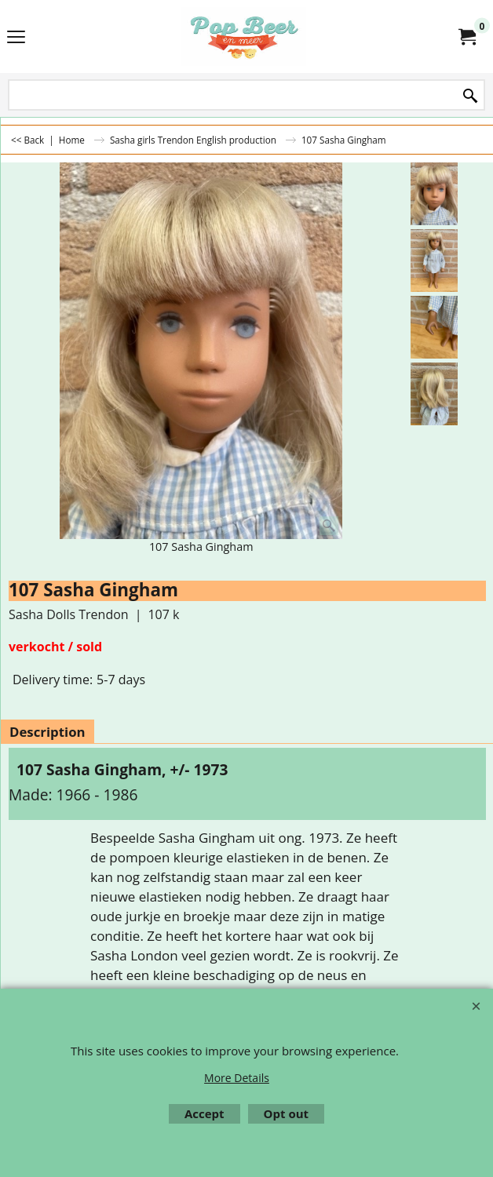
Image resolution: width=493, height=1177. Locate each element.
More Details (236, 1077)
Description (47, 732)
